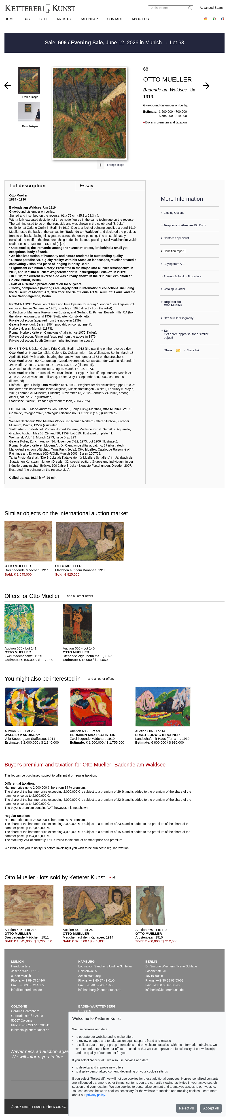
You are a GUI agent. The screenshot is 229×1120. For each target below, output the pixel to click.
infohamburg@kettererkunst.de (99, 990)
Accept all (211, 1108)
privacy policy (95, 1095)
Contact (115, 19)
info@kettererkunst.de (26, 990)
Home (9, 19)
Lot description (27, 185)
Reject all (186, 1108)
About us (140, 19)
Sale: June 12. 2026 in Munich (104, 42)
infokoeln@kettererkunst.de (30, 1030)
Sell (43, 19)
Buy (26, 19)
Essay (86, 185)
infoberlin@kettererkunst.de (164, 990)
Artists (64, 19)
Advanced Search (212, 7)
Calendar (89, 19)
